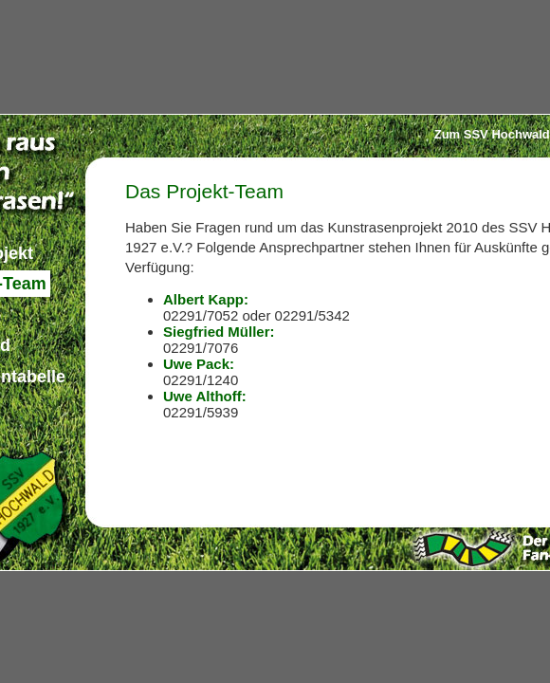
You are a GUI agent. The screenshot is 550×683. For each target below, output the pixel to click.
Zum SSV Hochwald (492, 134)
